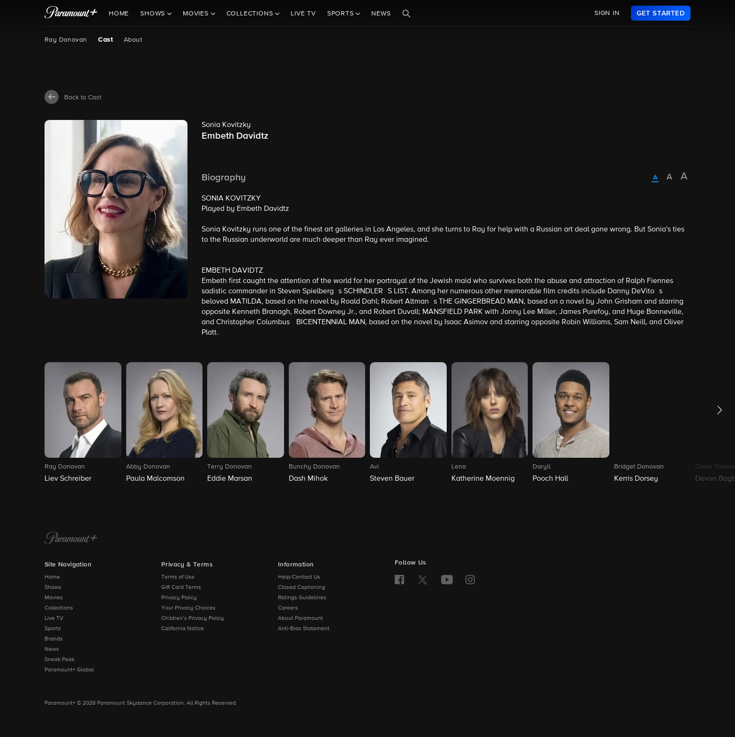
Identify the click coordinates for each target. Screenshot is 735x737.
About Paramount (300, 618)
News (380, 13)
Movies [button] (197, 13)
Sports (53, 629)
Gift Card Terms (181, 587)
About (133, 40)
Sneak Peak (60, 660)
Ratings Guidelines (302, 598)
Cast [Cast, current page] (105, 40)
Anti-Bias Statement (304, 629)
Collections (59, 608)
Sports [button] (341, 13)
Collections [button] (251, 13)
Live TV (303, 13)
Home (119, 13)
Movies (54, 598)
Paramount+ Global (69, 670)
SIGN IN (607, 13)
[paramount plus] (71, 13)
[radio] (655, 178)
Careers (288, 608)
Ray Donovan (66, 40)
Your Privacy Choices (188, 608)
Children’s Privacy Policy (192, 618)
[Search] (406, 13)
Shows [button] (153, 13)
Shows (53, 587)
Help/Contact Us (299, 577)
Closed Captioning (301, 587)
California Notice (182, 629)
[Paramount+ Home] (71, 539)
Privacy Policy (179, 598)
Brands (54, 639)
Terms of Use (178, 577)
